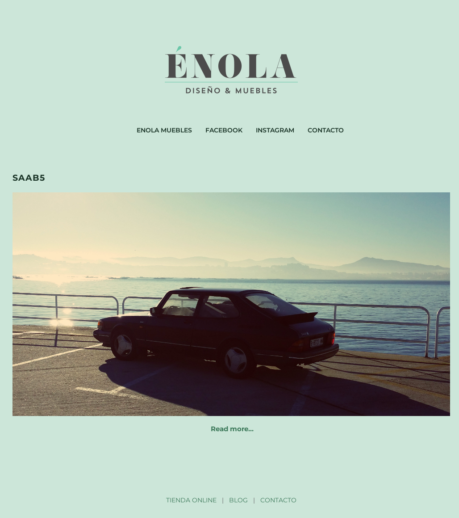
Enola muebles (164, 130)
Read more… (232, 429)
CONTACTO (278, 500)
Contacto (326, 130)
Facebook (223, 130)
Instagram (275, 130)
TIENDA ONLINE (191, 500)
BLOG (238, 500)
